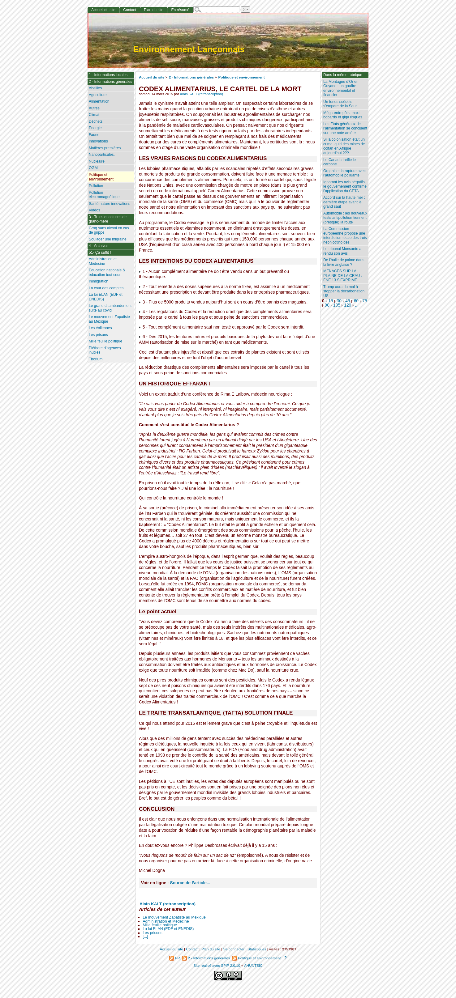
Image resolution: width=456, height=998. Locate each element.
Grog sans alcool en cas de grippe (109, 230)
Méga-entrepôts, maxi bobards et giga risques (342, 115)
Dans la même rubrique (342, 75)
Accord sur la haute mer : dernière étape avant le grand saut (344, 202)
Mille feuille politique (160, 925)
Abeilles (95, 88)
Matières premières (105, 148)
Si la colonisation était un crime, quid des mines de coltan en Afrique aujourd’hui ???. (344, 146)
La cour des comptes (106, 288)
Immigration (98, 281)
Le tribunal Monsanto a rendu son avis (342, 251)
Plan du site (153, 10)
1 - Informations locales (108, 75)
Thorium (95, 359)
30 (339, 301)
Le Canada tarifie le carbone (339, 162)
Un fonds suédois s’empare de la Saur (340, 104)
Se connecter (234, 949)
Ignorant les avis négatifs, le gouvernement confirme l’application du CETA (345, 186)
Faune (94, 135)
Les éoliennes (100, 328)
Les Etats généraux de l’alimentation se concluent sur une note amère (345, 128)
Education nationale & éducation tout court (107, 272)
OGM (93, 168)
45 (347, 301)
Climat (94, 115)
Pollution (96, 186)
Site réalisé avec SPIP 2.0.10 (216, 965)
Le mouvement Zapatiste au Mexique (174, 917)
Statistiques (256, 949)
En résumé (180, 10)
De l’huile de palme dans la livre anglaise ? (343, 262)
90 (327, 305)
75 (364, 301)
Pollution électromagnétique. (105, 194)
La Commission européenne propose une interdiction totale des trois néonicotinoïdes (345, 235)
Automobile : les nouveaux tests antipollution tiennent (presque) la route (345, 217)
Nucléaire (97, 161)
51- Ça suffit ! (100, 252)
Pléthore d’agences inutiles (105, 350)
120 (347, 305)
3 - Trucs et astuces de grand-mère (108, 219)
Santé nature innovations (109, 204)
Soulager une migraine (108, 239)
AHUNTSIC (253, 965)
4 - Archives (98, 246)
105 (336, 305)
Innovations (98, 141)
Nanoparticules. (102, 154)
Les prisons (152, 933)
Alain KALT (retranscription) (201, 94)
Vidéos (94, 210)
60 (356, 301)
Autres (94, 108)
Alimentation (99, 101)
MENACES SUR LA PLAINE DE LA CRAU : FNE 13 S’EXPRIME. (342, 275)
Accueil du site (152, 77)
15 (330, 301)
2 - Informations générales (191, 77)
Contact (129, 10)
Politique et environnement (241, 77)
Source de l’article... (190, 883)
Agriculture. (98, 95)
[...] (145, 936)
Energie (95, 128)
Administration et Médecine (166, 921)
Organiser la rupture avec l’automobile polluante (344, 173)
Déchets (95, 121)
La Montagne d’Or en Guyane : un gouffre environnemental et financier (341, 88)
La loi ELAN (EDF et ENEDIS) (168, 929)
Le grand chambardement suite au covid (110, 308)
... (357, 305)
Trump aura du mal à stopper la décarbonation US (343, 291)
